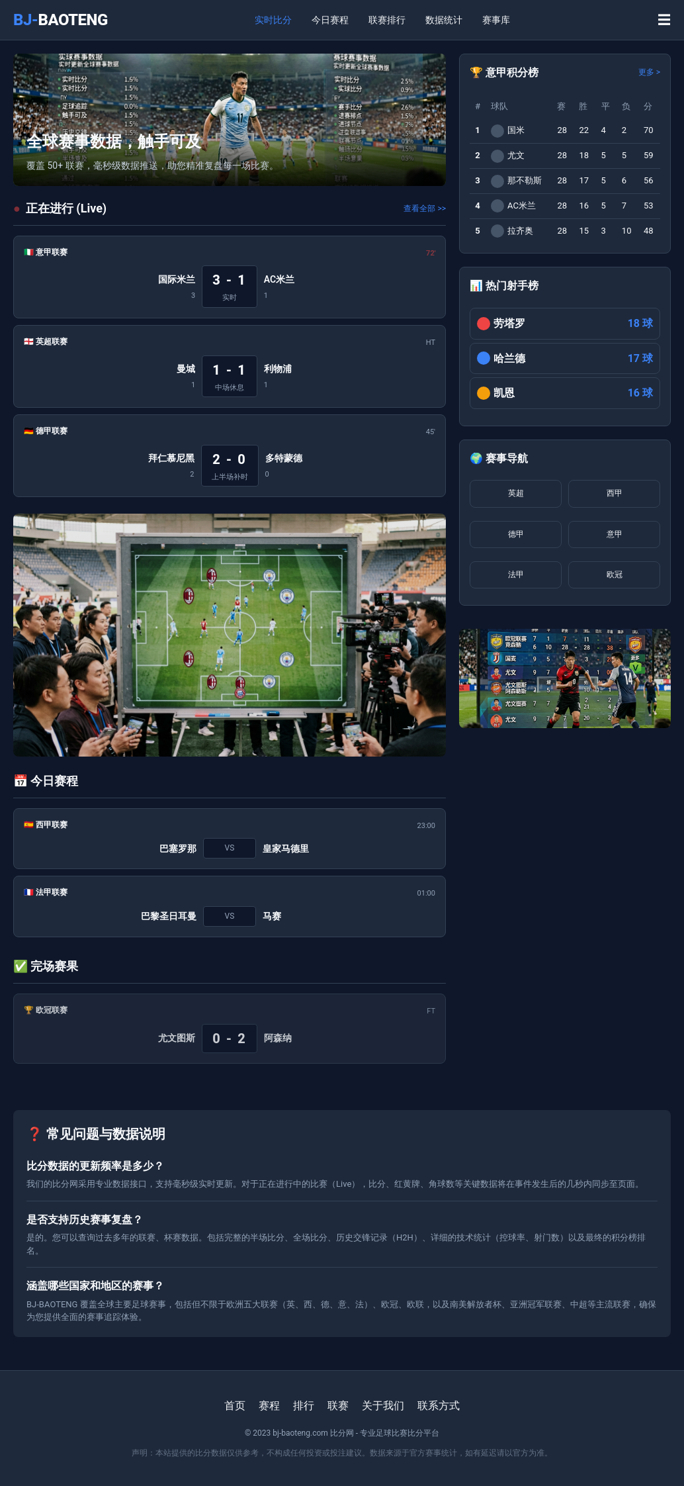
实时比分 (273, 20)
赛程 (269, 1405)
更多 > (649, 72)
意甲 (614, 534)
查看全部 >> (425, 208)
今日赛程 (330, 20)
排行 (303, 1405)
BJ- (60, 20)
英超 (516, 493)
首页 (234, 1405)
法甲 (516, 574)
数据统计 (443, 20)
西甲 (614, 493)
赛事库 (496, 20)
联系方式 (438, 1405)
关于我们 (383, 1405)
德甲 (516, 534)
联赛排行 (387, 20)
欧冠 (614, 574)
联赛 (338, 1405)
